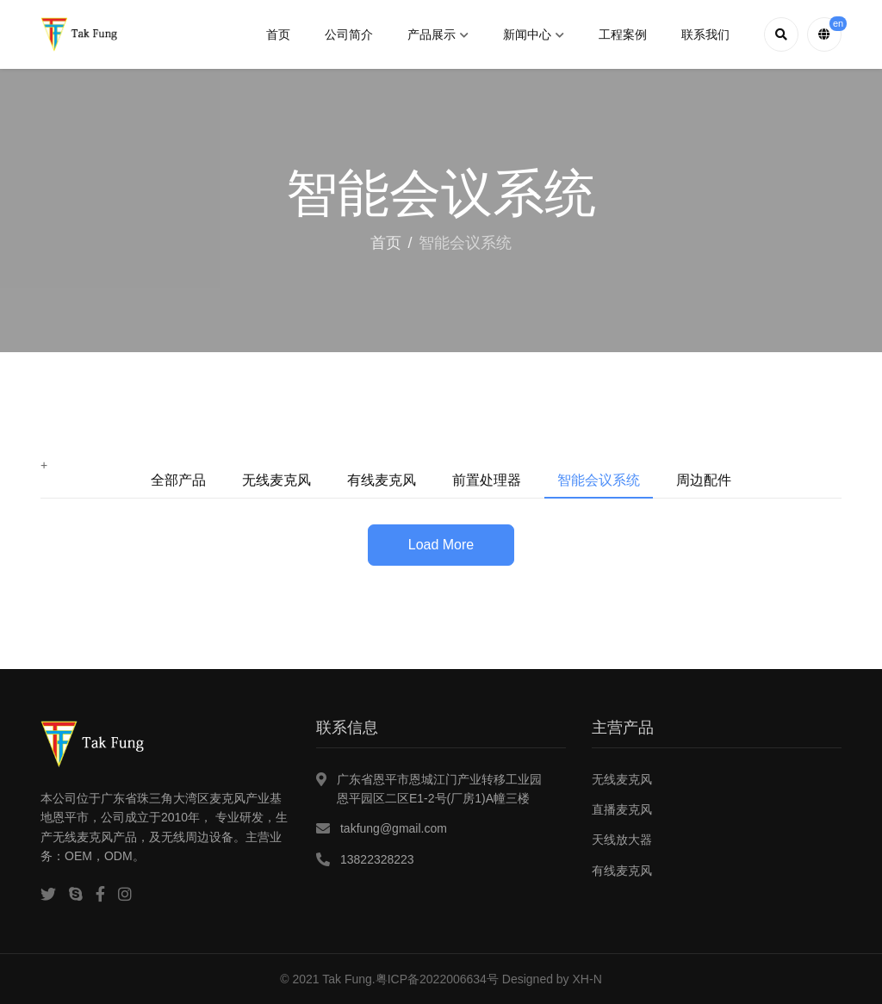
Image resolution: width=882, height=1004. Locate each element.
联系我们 (705, 34)
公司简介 (349, 34)
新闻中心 (533, 34)
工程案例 (623, 34)
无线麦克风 (276, 480)
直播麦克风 (622, 809)
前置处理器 (486, 480)
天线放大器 (622, 839)
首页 (278, 34)
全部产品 (178, 480)
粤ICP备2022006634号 (437, 979)
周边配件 (703, 480)
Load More (441, 544)
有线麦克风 (381, 480)
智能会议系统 (598, 480)
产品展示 (438, 34)
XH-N (587, 979)
